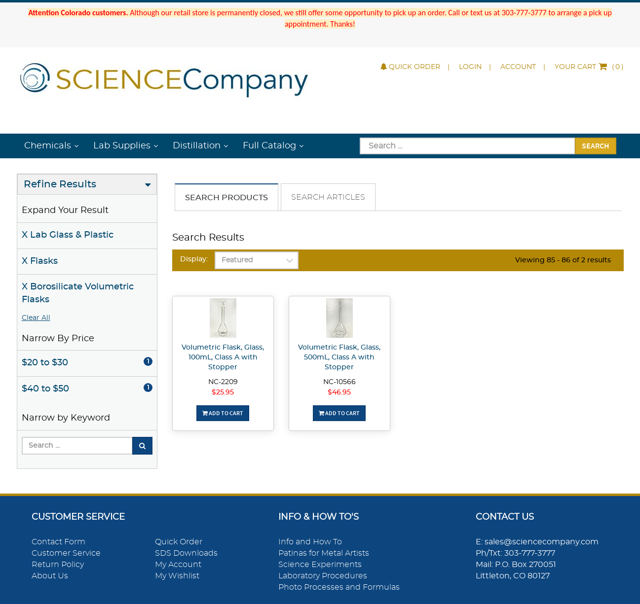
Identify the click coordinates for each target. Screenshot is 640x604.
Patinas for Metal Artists (323, 553)
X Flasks (40, 261)
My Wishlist (177, 576)
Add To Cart (222, 413)
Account (518, 67)
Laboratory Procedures (322, 576)
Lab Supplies (122, 146)
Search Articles (328, 197)
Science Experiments (320, 564)
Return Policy (58, 564)
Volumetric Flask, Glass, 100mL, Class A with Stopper (223, 357)
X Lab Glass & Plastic (67, 235)
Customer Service (66, 553)
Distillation (197, 146)
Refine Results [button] (60, 184)
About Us (50, 576)
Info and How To (310, 542)
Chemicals (47, 146)
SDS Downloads (186, 553)
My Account (178, 564)
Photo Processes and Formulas (339, 587)
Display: (194, 259)
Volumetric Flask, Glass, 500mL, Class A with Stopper (339, 357)
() (589, 67)
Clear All (36, 318)
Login (470, 67)
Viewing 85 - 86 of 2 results (563, 260)
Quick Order (410, 67)
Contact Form (58, 542)
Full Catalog (269, 146)
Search (595, 145)
